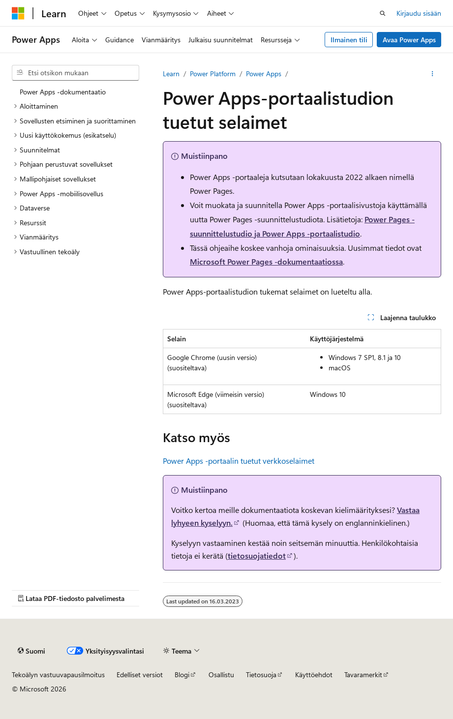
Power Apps (263, 73)
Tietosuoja (261, 674)
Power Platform (213, 73)
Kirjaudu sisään (418, 13)
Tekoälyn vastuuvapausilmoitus (58, 674)
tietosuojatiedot (257, 555)
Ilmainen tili (349, 39)
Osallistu (221, 674)
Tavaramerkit (363, 674)
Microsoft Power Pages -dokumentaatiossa (266, 261)
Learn (171, 73)
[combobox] (75, 73)
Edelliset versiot (140, 674)
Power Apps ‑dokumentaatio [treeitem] (63, 91)
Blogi (182, 674)
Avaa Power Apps (409, 39)
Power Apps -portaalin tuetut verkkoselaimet (238, 460)
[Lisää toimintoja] (432, 74)
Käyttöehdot (313, 674)
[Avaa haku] (383, 13)
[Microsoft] (18, 13)
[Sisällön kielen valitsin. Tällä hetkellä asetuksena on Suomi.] (31, 651)
